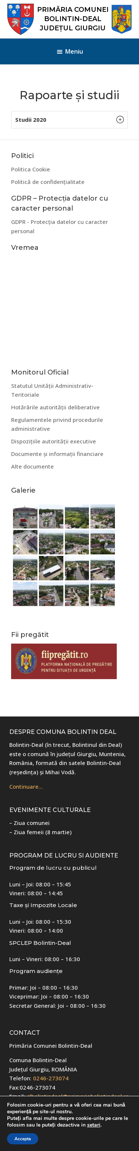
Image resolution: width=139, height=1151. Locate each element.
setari (93, 1125)
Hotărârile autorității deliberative (55, 407)
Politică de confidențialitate (48, 181)
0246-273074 (51, 1078)
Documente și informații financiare (57, 453)
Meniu (74, 51)
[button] (69, 119)
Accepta (22, 1139)
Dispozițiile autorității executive (53, 441)
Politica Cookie (30, 169)
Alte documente (32, 466)
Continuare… (26, 786)
